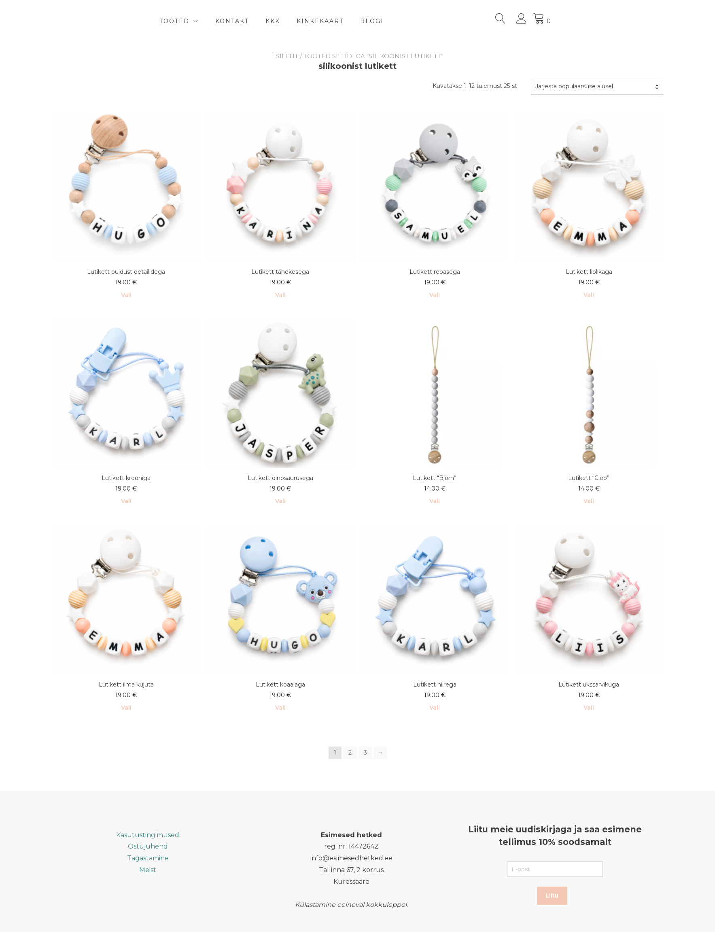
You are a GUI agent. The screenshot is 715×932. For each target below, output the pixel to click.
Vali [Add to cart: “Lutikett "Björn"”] (434, 501)
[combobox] (597, 86)
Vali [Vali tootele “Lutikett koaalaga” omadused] (280, 707)
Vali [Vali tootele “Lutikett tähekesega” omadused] (280, 295)
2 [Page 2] (350, 752)
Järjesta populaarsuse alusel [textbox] (574, 86)
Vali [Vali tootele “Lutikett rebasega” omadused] (434, 295)
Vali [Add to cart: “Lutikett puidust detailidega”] (126, 295)
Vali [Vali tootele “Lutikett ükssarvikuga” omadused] (588, 707)
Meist (147, 870)
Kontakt (311, 21)
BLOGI (451, 21)
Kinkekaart (399, 21)
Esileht (285, 56)
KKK (351, 21)
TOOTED (253, 21)
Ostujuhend (148, 846)
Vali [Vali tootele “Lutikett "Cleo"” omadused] (588, 501)
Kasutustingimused (147, 835)
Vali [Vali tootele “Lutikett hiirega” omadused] (434, 707)
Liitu (551, 895)
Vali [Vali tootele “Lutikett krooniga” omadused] (126, 501)
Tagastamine (148, 858)
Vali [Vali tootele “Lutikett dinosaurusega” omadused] (280, 501)
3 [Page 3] (365, 752)
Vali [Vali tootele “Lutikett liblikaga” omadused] (588, 295)
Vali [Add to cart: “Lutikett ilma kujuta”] (126, 707)
